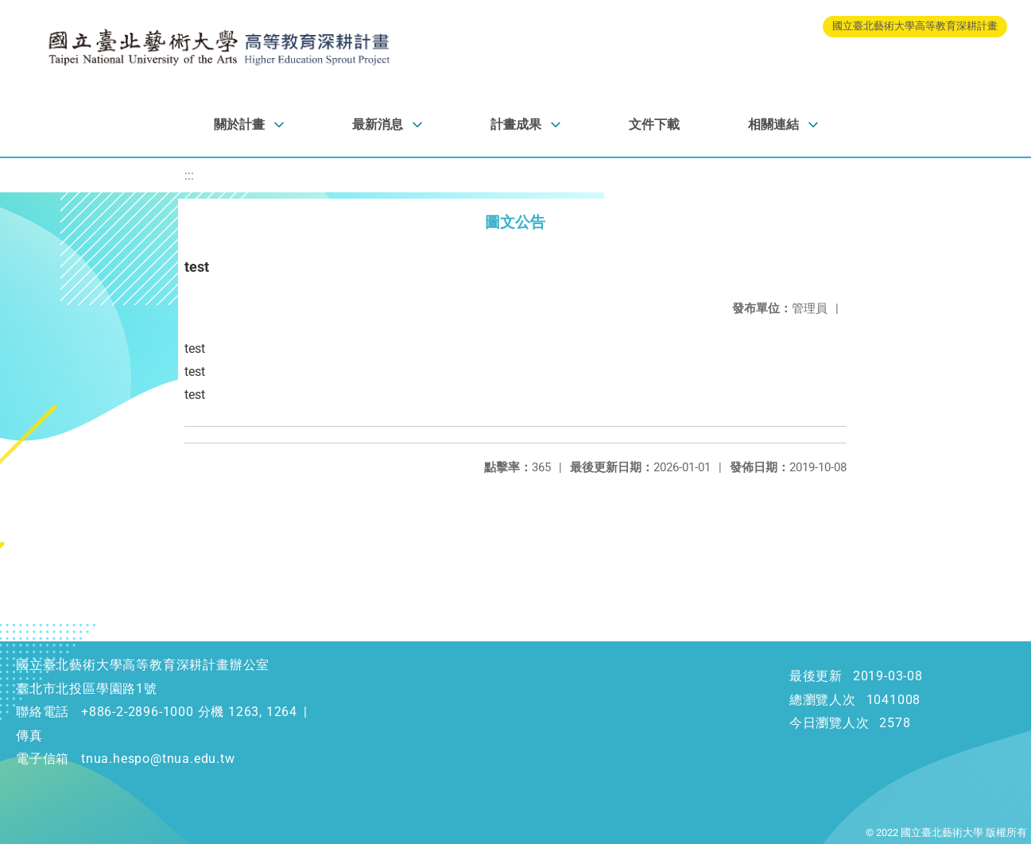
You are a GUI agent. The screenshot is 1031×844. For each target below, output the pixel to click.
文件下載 (654, 124)
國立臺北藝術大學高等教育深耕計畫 (915, 26)
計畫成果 (515, 124)
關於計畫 (239, 124)
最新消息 (377, 124)
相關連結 (773, 124)
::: (189, 175)
